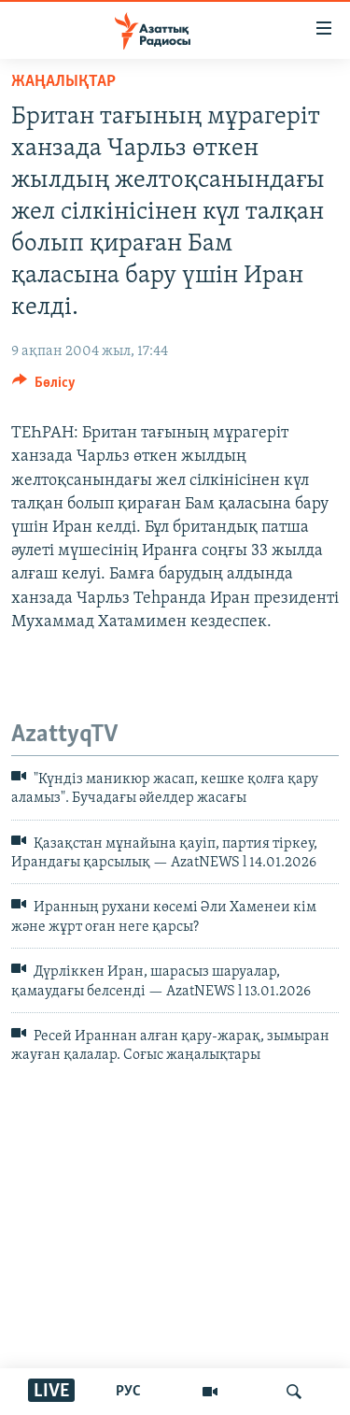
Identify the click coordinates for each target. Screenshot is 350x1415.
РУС (128, 1391)
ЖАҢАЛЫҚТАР (63, 82)
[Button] (44, 387)
